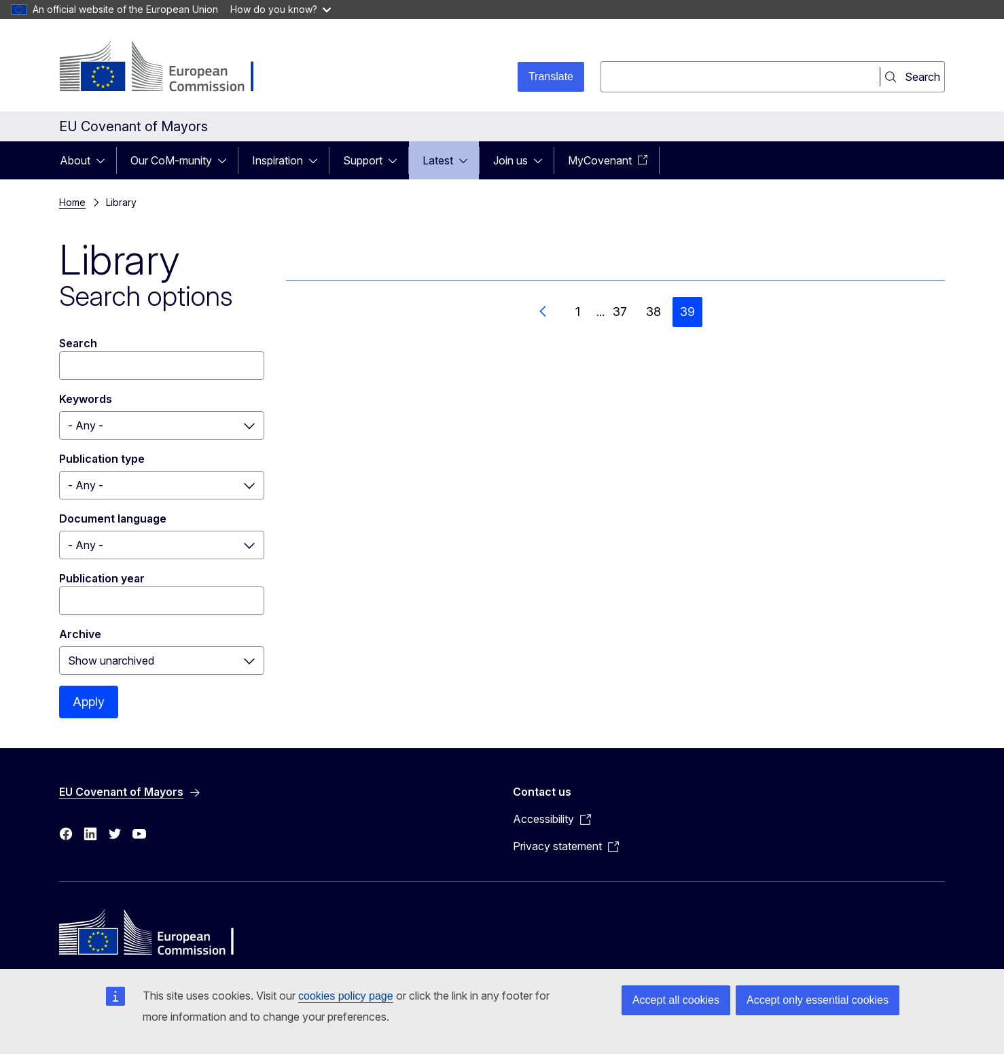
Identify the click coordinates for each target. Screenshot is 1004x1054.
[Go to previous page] (543, 312)
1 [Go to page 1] (577, 311)
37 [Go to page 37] (620, 311)
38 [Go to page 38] (653, 311)
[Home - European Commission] (169, 68)
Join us (510, 160)
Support (362, 160)
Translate (550, 76)
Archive (80, 634)
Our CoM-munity (171, 160)
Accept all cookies (675, 1000)
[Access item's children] (104, 160)
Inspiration (277, 160)
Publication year (102, 578)
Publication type (102, 458)
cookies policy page (345, 996)
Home (72, 202)
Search (78, 343)
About (75, 160)
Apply (89, 702)
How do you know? (280, 9)
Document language (112, 518)
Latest (438, 160)
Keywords (85, 399)
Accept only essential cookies (818, 1000)
